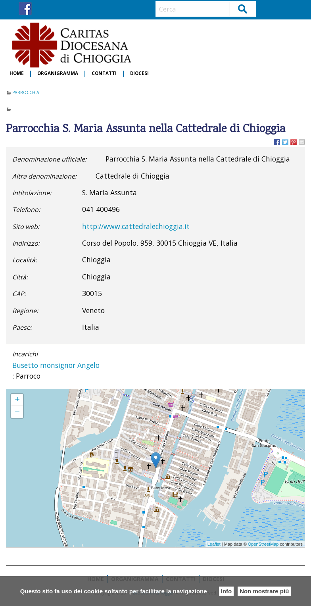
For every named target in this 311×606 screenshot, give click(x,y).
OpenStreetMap (263, 544)
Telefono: (26, 209)
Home (17, 74)
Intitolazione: (31, 193)
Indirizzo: (26, 243)
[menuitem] (17, 74)
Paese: (22, 327)
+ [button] (17, 400)
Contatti (104, 74)
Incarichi (25, 354)
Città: (20, 277)
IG (39, 8)
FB (25, 8)
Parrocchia (25, 92)
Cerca (243, 8)
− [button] (17, 412)
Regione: (25, 310)
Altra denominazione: (44, 176)
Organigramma (57, 74)
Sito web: (25, 226)
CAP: (19, 293)
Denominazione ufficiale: (49, 159)
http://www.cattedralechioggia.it (136, 226)
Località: (24, 260)
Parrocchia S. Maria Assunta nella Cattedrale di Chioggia (66, 393)
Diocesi (139, 74)
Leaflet (214, 544)
